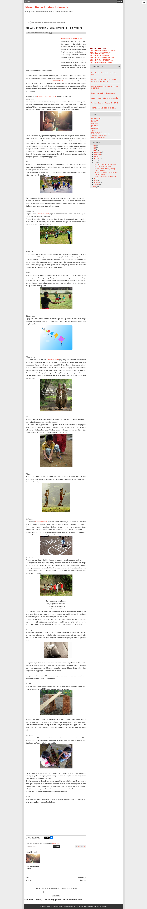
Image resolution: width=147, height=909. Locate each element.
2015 (94, 148)
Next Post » (83, 880)
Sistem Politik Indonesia (99, 135)
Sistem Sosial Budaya (98, 137)
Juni (95, 162)
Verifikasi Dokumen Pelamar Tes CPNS (104, 103)
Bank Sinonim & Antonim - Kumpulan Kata (103, 73)
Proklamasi (94, 128)
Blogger (104, 906)
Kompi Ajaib (55, 844)
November (97, 154)
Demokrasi (94, 120)
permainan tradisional (43, 214)
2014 (94, 150)
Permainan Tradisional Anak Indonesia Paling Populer (54, 28)
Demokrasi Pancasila (88, 906)
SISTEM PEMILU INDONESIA (100, 55)
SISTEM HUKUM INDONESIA (100, 59)
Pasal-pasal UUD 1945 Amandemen (103, 93)
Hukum (93, 122)
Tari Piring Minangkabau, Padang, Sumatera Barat (104, 169)
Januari (96, 184)
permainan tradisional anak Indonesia (47, 96)
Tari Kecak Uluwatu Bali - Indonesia (105, 164)
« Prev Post (29, 880)
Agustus (97, 158)
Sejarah (93, 130)
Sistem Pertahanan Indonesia (100, 134)
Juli (95, 160)
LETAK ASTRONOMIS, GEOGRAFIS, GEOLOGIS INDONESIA (104, 80)
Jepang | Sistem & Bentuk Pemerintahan (105, 98)
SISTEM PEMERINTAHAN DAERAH (102, 57)
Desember (97, 152)
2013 (94, 187)
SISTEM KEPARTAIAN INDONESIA (101, 61)
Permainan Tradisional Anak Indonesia (71, 39)
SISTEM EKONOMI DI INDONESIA (103, 108)
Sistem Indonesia (96, 132)
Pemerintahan (95, 127)
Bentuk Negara (96, 118)
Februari (97, 182)
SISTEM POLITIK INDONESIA (100, 54)
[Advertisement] (43, 52)
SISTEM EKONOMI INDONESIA (100, 52)
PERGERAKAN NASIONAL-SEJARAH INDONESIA (104, 87)
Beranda (27, 2)
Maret (96, 180)
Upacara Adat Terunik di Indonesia (105, 176)
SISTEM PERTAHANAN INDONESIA (102, 62)
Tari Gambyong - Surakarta (102, 166)
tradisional (40, 33)
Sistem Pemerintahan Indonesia (46, 7)
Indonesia (94, 123)
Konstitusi (94, 125)
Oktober (97, 156)
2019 (94, 146)
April (95, 178)
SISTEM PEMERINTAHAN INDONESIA (103, 50)
